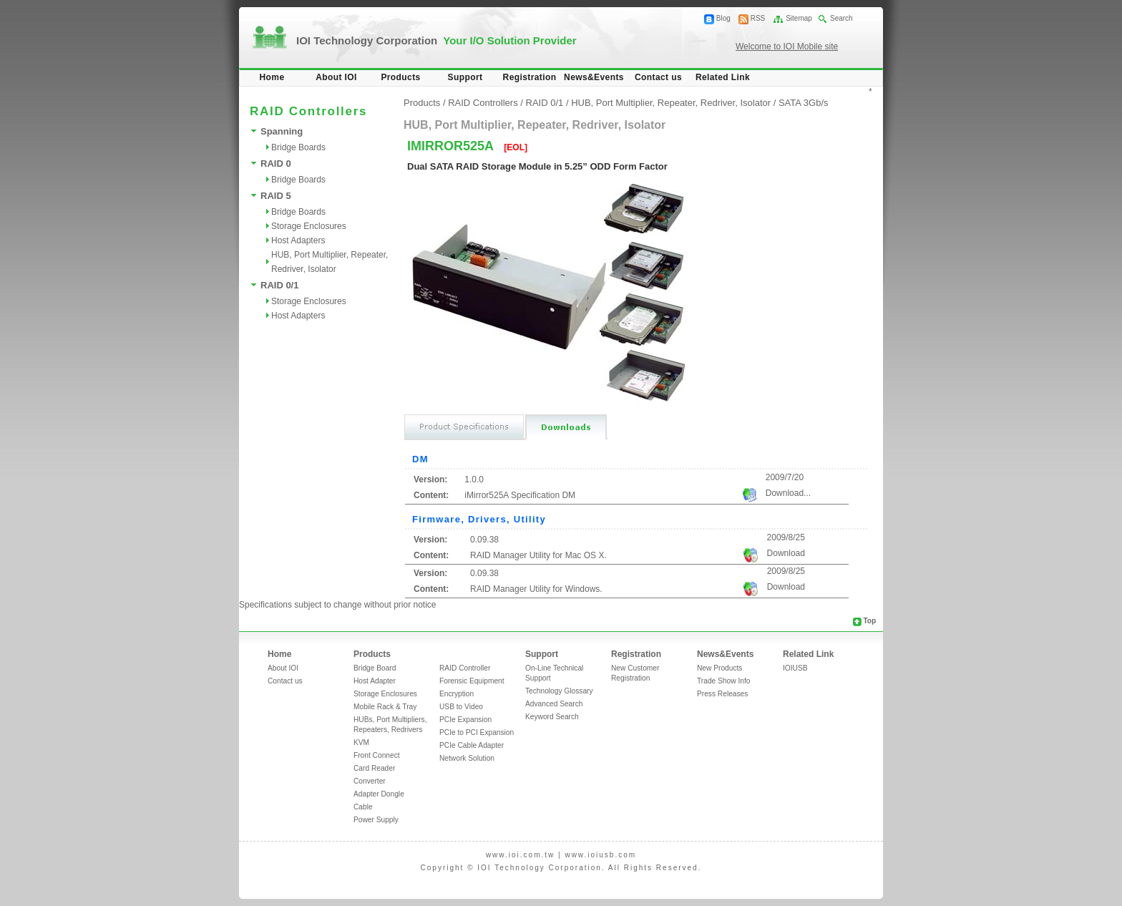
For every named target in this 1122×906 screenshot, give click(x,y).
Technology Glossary (559, 691)
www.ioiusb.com (600, 855)
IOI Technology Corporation (436, 40)
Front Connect (376, 755)
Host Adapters (298, 240)
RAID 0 (275, 163)
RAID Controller (464, 668)
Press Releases (722, 694)
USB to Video (461, 707)
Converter (369, 781)
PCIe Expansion (465, 720)
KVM (361, 742)
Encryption (456, 694)
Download (786, 553)
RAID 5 (275, 195)
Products (400, 77)
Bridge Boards (298, 147)
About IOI (336, 77)
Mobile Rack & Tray (384, 707)
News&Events (594, 77)
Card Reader (374, 768)
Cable (363, 807)
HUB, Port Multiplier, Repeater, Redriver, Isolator (671, 102)
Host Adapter (374, 681)
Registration (530, 77)
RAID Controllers (483, 102)
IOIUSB (795, 668)
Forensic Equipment (471, 681)
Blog (723, 18)
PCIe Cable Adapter (471, 745)
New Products (719, 668)
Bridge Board (374, 668)
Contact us (658, 77)
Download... (788, 493)
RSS (758, 18)
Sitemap (799, 18)
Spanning (281, 131)
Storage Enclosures (308, 226)
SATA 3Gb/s (804, 102)
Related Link (723, 77)
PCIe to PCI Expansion (476, 732)
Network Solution (466, 758)
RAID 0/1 (279, 285)
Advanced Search (553, 704)
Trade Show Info (723, 681)
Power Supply (376, 820)
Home (272, 77)
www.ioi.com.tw (520, 855)
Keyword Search (552, 717)
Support (465, 77)
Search (841, 18)
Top (869, 621)
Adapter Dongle (378, 794)
